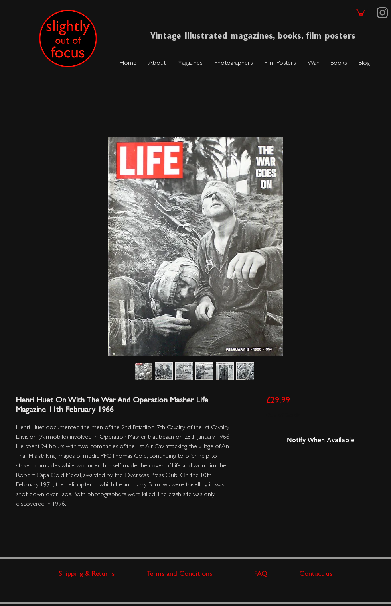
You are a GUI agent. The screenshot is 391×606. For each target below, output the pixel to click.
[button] (190, 63)
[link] (364, 12)
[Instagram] (382, 12)
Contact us (315, 574)
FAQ (276, 574)
